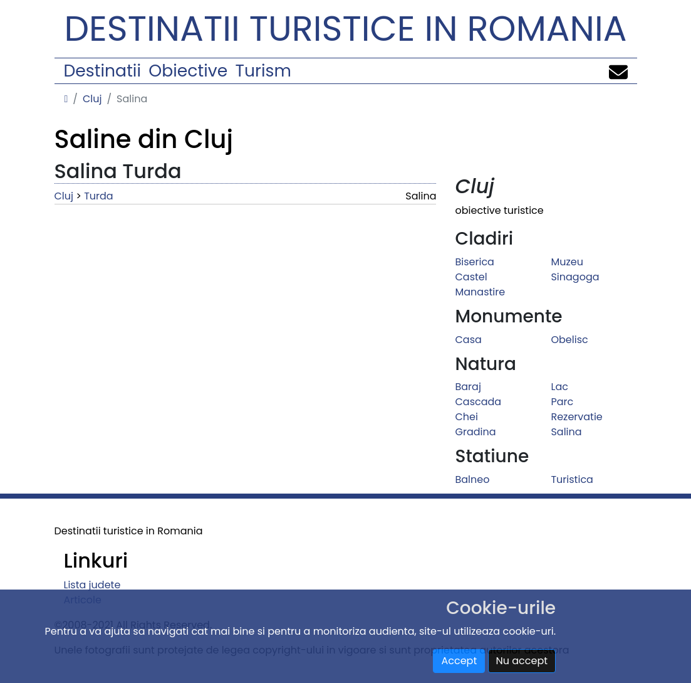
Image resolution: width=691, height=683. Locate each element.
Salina (566, 432)
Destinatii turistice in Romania (346, 28)
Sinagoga (575, 277)
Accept (459, 661)
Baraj (468, 386)
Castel (471, 277)
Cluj (92, 99)
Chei (466, 417)
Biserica (474, 262)
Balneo (472, 479)
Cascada (478, 401)
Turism (263, 70)
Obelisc (569, 339)
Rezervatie (576, 417)
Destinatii (102, 70)
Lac (559, 386)
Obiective (187, 70)
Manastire (480, 292)
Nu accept (522, 661)
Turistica (572, 479)
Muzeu (567, 262)
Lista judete (92, 585)
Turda (98, 196)
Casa (468, 339)
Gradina (475, 432)
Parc (562, 401)
